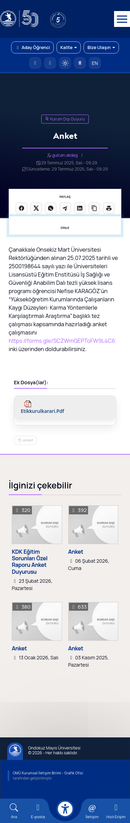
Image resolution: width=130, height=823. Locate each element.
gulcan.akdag (65, 155)
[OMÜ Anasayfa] (35, 63)
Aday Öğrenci (32, 47)
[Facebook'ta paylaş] (21, 208)
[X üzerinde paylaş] (36, 208)
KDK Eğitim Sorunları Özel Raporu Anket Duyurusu (29, 562)
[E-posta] (50, 63)
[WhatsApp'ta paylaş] (51, 208)
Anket (75, 552)
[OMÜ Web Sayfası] (19, 19)
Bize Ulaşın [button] (101, 47)
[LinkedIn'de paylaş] (80, 208)
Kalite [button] (68, 47)
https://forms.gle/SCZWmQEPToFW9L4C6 (62, 341)
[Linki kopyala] (94, 208)
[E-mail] (38, 811)
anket (28, 440)
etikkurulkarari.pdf (42, 411)
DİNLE (65, 227)
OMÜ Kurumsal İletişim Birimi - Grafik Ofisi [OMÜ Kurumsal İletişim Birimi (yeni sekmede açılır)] (48, 773)
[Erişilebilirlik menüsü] (65, 808)
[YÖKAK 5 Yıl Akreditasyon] (69, 19)
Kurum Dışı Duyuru (65, 119)
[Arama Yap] (80, 63)
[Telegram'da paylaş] (65, 208)
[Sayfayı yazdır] (109, 208)
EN (95, 63)
